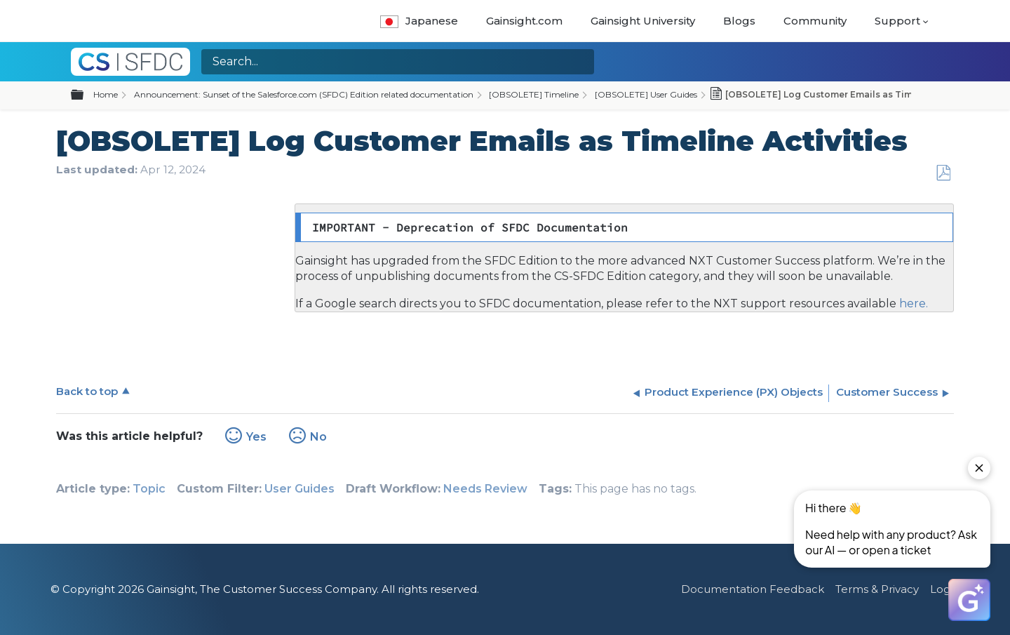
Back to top (87, 391)
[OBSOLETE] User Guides (646, 94)
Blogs (739, 20)
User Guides (299, 488)
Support (897, 20)
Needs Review (485, 488)
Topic (149, 488)
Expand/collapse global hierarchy (85, 95)
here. (912, 303)
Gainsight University (643, 20)
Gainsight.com (524, 20)
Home (105, 94)
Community (815, 20)
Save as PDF (943, 173)
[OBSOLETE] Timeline (534, 94)
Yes (256, 436)
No (318, 436)
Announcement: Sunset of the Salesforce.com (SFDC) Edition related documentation (303, 94)
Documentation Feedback (752, 589)
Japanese (419, 20)
